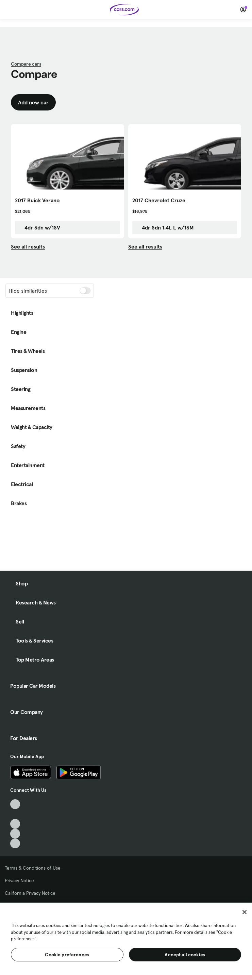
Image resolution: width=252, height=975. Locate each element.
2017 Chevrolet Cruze (158, 200)
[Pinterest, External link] (15, 844)
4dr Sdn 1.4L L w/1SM (164, 227)
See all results (28, 246)
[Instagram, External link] (15, 834)
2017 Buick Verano (37, 200)
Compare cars (26, 64)
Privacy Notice (19, 880)
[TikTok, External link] (15, 804)
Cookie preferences (67, 955)
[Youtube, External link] (15, 824)
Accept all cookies (185, 955)
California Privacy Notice (30, 893)
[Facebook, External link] (15, 814)
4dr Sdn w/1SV (39, 227)
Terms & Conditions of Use (33, 868)
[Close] (244, 912)
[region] (126, 938)
